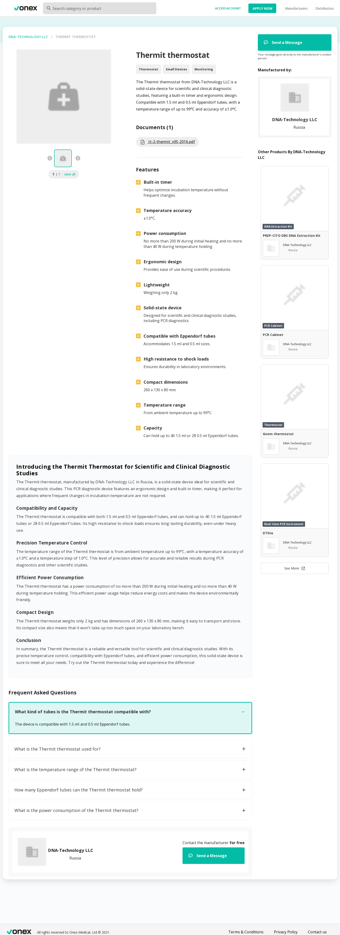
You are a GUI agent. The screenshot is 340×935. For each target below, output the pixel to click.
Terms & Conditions (246, 932)
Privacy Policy (286, 932)
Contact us (317, 932)
